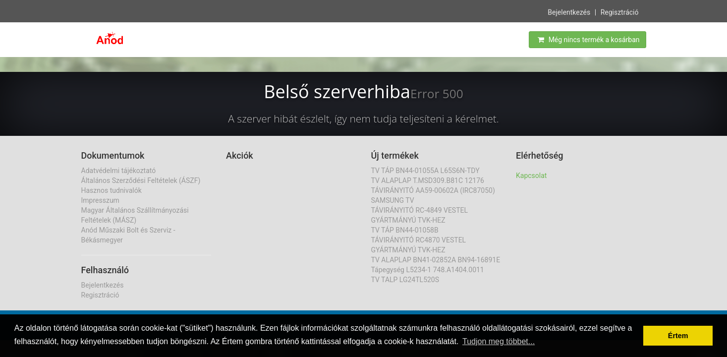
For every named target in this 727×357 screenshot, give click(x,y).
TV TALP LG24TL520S (405, 280)
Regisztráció (620, 12)
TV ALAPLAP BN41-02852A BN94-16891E (436, 260)
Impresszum (100, 200)
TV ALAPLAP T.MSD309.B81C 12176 (427, 180)
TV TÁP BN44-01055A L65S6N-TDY (425, 171)
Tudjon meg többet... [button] (498, 341)
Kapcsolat (531, 175)
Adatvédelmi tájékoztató (118, 171)
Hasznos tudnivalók (111, 190)
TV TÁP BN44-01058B (405, 230)
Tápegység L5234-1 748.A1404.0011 (427, 270)
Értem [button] (678, 336)
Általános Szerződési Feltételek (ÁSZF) (141, 180)
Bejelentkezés (569, 12)
